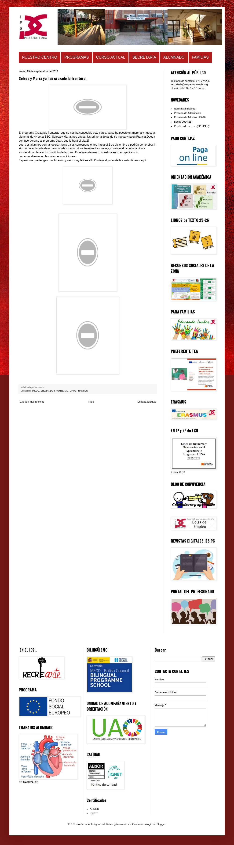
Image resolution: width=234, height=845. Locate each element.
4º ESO (35, 390)
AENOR (94, 808)
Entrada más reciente (32, 401)
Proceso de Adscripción (187, 113)
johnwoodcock (122, 824)
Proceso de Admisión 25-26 (190, 117)
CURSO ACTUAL (110, 57)
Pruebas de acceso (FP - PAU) (191, 126)
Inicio (91, 401)
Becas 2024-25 (182, 121)
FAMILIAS (200, 57)
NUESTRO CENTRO (39, 57)
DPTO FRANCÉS (79, 390)
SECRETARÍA (144, 57)
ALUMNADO (174, 57)
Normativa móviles (184, 108)
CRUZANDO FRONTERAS (54, 390)
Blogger (161, 824)
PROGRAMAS (76, 57)
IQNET (94, 813)
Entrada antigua (146, 401)
